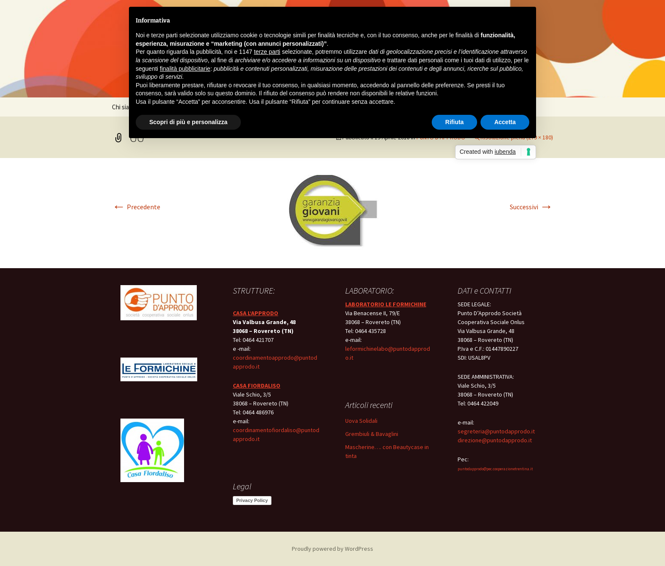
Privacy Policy (252, 500)
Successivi (531, 207)
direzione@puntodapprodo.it (495, 440)
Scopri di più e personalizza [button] (188, 122)
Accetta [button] (505, 122)
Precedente (136, 207)
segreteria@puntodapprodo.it (496, 431)
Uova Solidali (361, 420)
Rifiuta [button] (454, 122)
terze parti (267, 51)
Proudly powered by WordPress (332, 548)
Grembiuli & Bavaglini (371, 434)
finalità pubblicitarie (185, 68)
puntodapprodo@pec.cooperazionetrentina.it (495, 468)
